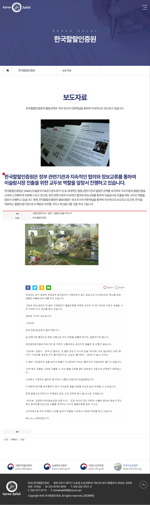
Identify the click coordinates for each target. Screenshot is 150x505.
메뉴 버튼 (144, 7)
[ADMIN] (88, 496)
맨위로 (143, 483)
